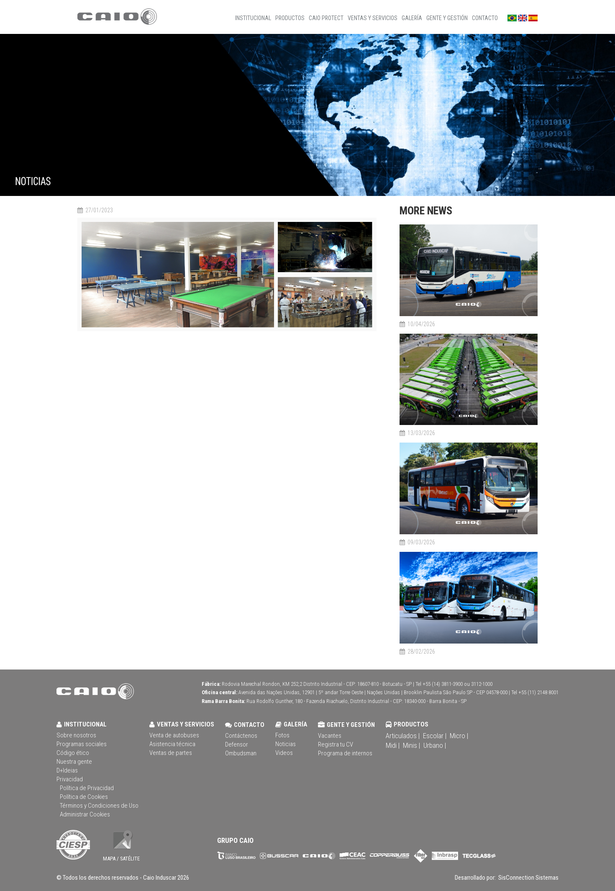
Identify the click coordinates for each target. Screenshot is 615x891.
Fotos (282, 735)
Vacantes (329, 735)
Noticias (285, 744)
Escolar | (434, 735)
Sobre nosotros (76, 735)
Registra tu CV (335, 744)
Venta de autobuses (174, 735)
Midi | (393, 745)
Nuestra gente (74, 761)
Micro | (459, 735)
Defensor (236, 744)
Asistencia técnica (172, 744)
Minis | (411, 745)
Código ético (72, 753)
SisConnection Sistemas (528, 877)
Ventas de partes (170, 753)
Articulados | (403, 735)
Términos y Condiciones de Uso (99, 805)
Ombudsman (240, 753)
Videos (284, 753)
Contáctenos (241, 735)
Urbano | (434, 745)
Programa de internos (345, 753)
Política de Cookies (84, 797)
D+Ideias (67, 770)
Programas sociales (81, 744)
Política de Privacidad (87, 788)
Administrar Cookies (85, 814)
